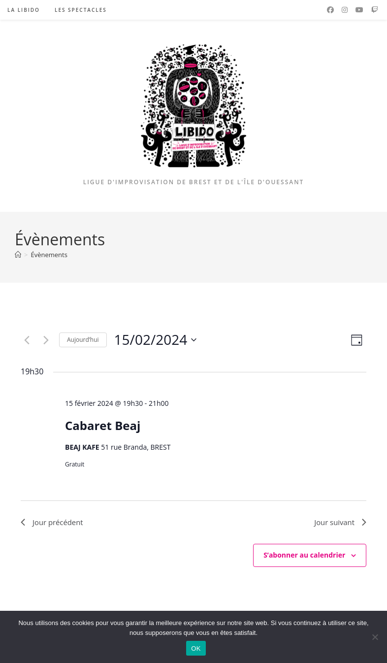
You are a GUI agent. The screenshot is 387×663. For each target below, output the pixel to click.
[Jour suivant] (46, 340)
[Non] (375, 637)
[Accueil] (18, 254)
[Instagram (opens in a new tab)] (345, 9)
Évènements (49, 254)
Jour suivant (338, 522)
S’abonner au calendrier (304, 556)
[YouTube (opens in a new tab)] (359, 9)
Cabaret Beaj (102, 425)
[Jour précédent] (26, 340)
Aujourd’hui (83, 339)
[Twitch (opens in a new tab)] (374, 9)
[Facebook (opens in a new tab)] (330, 9)
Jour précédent (54, 522)
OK (195, 648)
